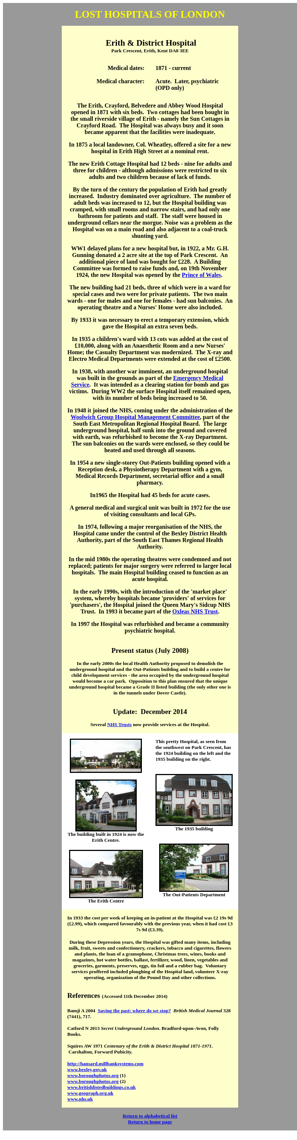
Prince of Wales (201, 275)
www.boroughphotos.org (93, 1075)
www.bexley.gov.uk (87, 1069)
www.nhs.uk (80, 1099)
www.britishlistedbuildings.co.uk (101, 1087)
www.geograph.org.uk (90, 1093)
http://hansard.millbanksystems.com (105, 1063)
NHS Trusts (119, 724)
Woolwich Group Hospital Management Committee (135, 417)
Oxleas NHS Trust (195, 611)
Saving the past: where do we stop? (134, 1010)
